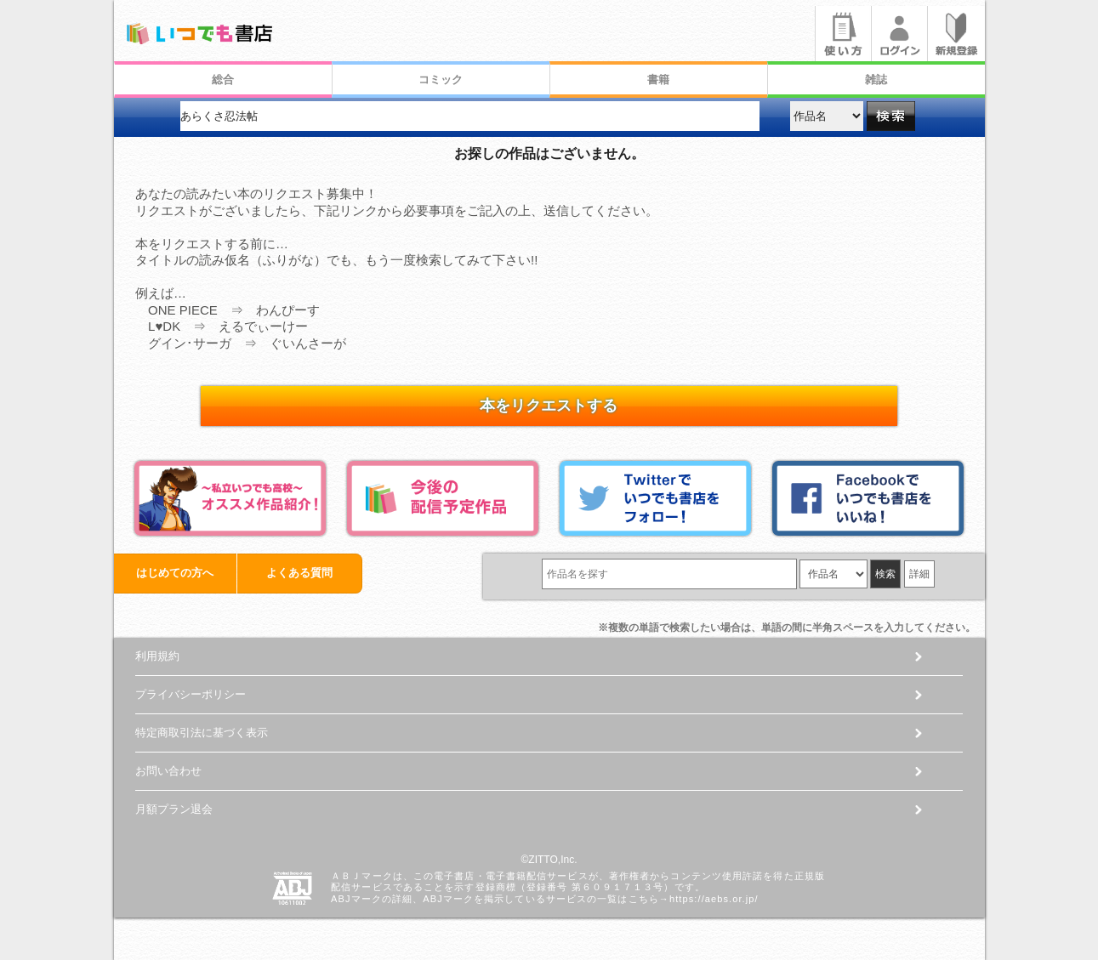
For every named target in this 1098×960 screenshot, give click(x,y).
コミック (440, 79)
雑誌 (876, 79)
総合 (223, 79)
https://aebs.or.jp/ (714, 899)
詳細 (919, 574)
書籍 (658, 79)
